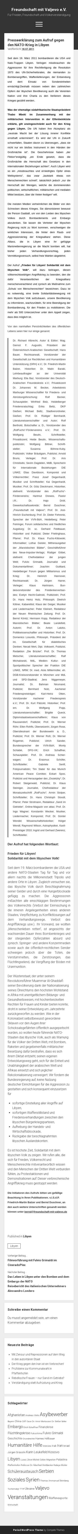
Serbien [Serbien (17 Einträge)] (46, 1471)
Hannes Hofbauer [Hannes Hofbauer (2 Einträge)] (45, 1438)
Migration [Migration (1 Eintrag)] (51, 1459)
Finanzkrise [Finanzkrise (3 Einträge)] (46, 1427)
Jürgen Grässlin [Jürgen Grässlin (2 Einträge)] (17, 1452)
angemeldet (29, 1318)
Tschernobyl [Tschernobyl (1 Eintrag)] (13, 1489)
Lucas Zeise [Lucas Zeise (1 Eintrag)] (26, 1459)
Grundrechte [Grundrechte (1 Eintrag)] (29, 1438)
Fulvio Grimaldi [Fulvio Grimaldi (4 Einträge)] (53, 1433)
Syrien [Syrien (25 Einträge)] (32, 1480)
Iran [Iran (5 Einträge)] (60, 1445)
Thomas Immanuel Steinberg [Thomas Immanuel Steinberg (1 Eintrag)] (54, 1480)
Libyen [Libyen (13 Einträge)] (14, 1458)
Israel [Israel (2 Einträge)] (66, 1445)
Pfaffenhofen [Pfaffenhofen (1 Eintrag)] (14, 1465)
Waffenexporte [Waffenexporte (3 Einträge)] (57, 1498)
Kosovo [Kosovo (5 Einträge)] (53, 1452)
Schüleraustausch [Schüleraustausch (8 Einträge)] (23, 1471)
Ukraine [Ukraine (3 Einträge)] (29, 1488)
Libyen (27, 1236)
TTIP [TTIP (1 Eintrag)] (22, 1489)
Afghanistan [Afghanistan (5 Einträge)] (16, 1415)
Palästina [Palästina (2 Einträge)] (61, 1459)
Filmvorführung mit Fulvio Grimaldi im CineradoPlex (32, 1263)
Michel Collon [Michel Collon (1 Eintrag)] (39, 1459)
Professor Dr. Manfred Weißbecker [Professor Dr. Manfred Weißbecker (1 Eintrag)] (37, 1465)
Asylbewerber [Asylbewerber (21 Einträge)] (54, 1414)
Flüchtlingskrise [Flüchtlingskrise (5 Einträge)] (19, 1433)
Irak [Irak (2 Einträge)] (54, 1445)
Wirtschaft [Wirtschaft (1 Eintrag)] (13, 1505)
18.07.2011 (28, 49)
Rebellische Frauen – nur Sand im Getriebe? (38, 1378)
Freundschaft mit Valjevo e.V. (39, 9)
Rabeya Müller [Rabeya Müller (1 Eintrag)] (60, 1465)
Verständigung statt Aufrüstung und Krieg (37, 1382)
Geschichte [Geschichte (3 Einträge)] (15, 1438)
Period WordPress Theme (28, 1530)
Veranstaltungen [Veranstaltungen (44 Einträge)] (28, 1497)
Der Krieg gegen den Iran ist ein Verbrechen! (38, 1363)
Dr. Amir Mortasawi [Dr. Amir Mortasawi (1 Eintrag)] (41, 1421)
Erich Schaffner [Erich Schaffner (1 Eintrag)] (30, 1427)
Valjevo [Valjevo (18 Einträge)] (42, 1488)
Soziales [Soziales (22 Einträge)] (16, 1480)
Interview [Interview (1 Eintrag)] (47, 1446)
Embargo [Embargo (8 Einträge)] (15, 1427)
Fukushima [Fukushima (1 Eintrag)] (36, 1433)
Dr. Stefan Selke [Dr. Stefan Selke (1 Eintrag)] (59, 1421)
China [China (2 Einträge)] (18, 1421)
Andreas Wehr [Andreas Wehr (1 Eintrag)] (32, 1415)
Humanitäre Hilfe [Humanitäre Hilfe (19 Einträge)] (25, 1445)
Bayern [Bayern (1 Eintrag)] (11, 1421)
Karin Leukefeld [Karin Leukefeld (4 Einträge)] (37, 1452)
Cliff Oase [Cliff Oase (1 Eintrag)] (26, 1421)
